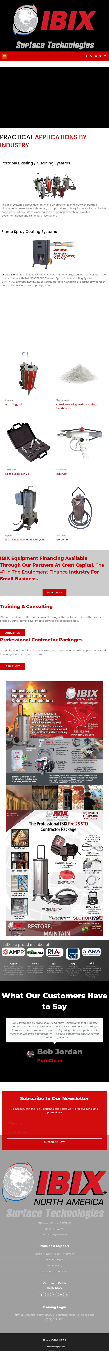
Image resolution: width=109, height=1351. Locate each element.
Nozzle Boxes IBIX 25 (17, 474)
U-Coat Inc (8, 274)
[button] (4, 56)
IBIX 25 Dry (62, 539)
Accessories (10, 469)
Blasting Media (62, 400)
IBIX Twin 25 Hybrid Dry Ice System (25, 539)
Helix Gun (61, 474)
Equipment (9, 400)
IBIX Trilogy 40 (13, 404)
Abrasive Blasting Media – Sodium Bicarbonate (77, 406)
